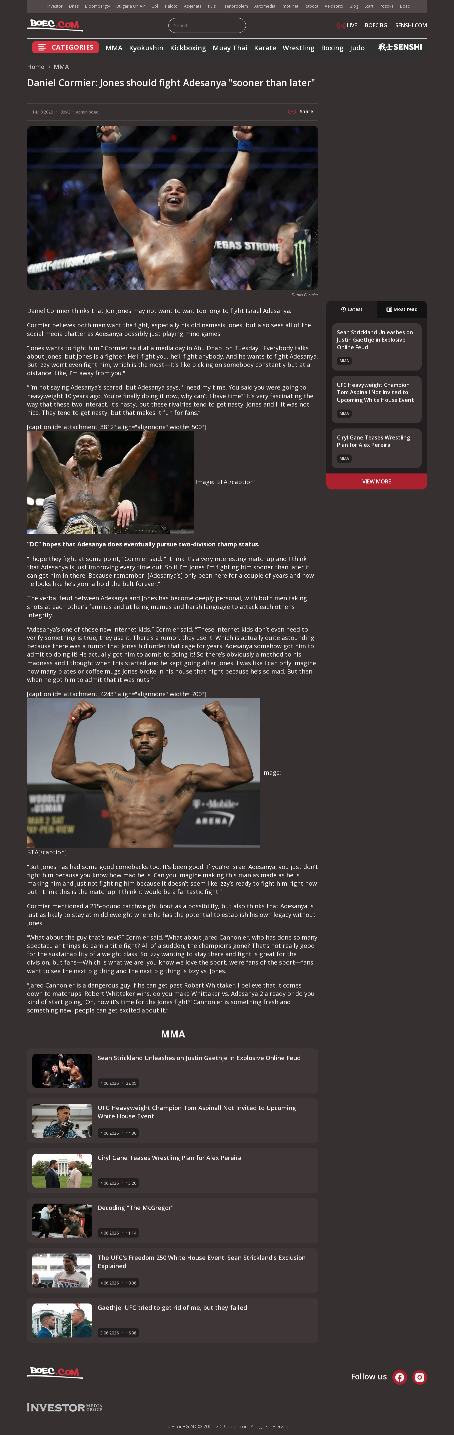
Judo (357, 47)
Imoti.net (290, 6)
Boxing (332, 47)
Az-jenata (193, 6)
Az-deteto (334, 6)
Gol (154, 6)
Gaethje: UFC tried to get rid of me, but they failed (172, 1307)
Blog (354, 6)
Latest (351, 309)
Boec (405, 6)
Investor (55, 6)
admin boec (87, 112)
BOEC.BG (376, 25)
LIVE (347, 25)
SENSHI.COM (411, 25)
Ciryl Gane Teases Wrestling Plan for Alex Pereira (373, 441)
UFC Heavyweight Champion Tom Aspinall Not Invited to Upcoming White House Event (375, 392)
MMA (113, 47)
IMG (35, 6)
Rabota (311, 6)
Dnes (74, 6)
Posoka (387, 6)
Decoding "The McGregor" (136, 1208)
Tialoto (171, 6)
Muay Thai (230, 47)
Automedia (264, 6)
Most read (402, 309)
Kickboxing (188, 47)
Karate (265, 47)
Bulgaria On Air (130, 6)
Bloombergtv (97, 6)
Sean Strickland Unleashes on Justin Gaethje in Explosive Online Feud (375, 340)
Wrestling (298, 47)
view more (376, 481)
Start (369, 6)
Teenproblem (235, 6)
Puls (212, 6)
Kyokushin (146, 47)
